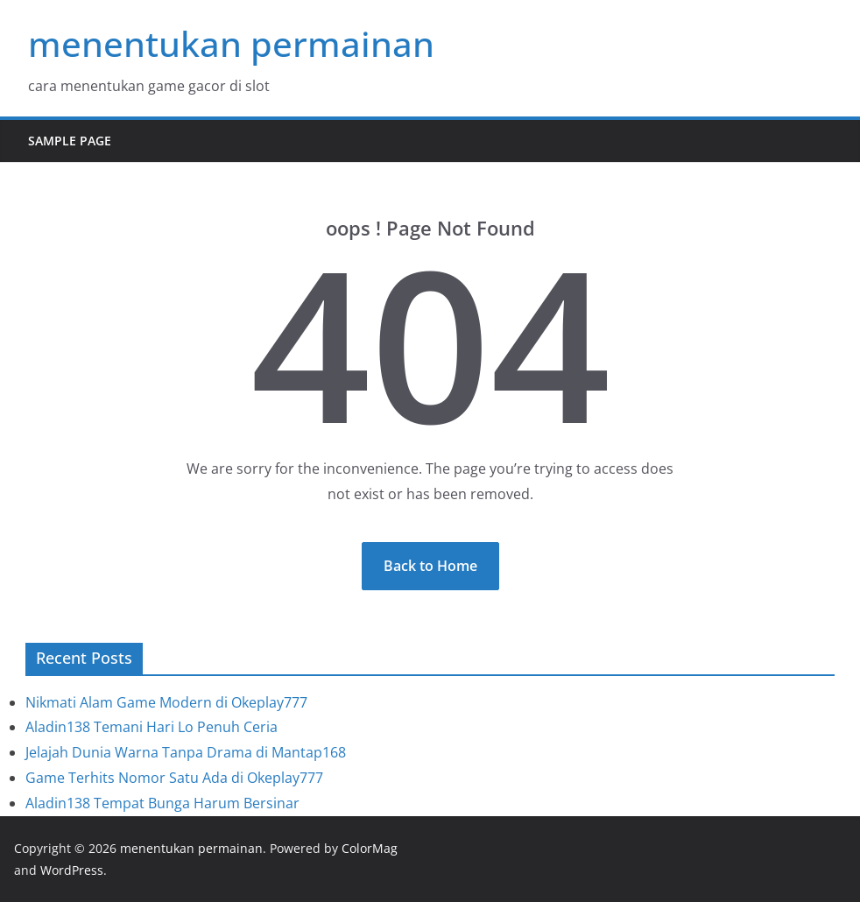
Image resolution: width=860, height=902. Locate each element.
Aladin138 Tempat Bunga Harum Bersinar (162, 803)
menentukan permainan (231, 43)
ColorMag (370, 848)
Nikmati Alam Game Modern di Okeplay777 (166, 702)
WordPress (71, 870)
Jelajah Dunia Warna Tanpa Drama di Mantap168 (185, 752)
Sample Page (69, 140)
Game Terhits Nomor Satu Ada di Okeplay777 (174, 777)
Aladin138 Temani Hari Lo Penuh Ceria (151, 726)
